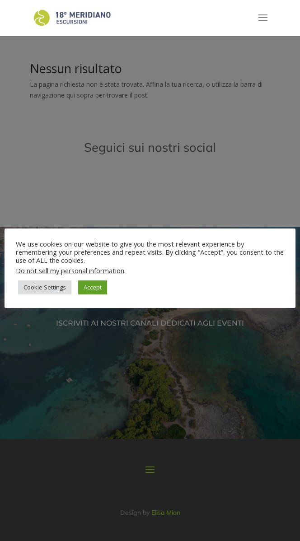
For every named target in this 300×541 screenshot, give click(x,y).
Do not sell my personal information (70, 270)
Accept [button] (93, 287)
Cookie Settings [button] (44, 287)
